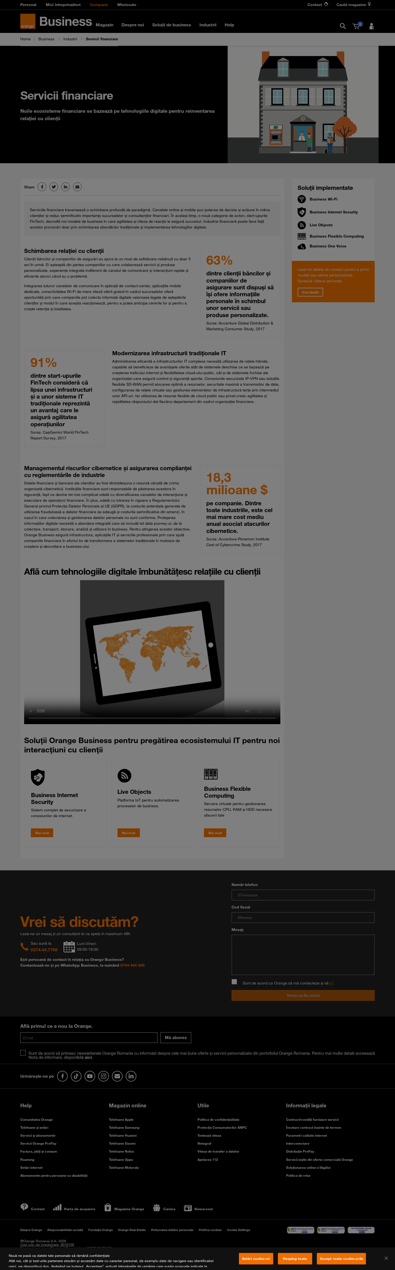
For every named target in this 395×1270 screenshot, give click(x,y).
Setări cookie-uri (256, 1260)
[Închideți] (386, 1260)
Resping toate (295, 1260)
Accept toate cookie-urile (341, 1260)
